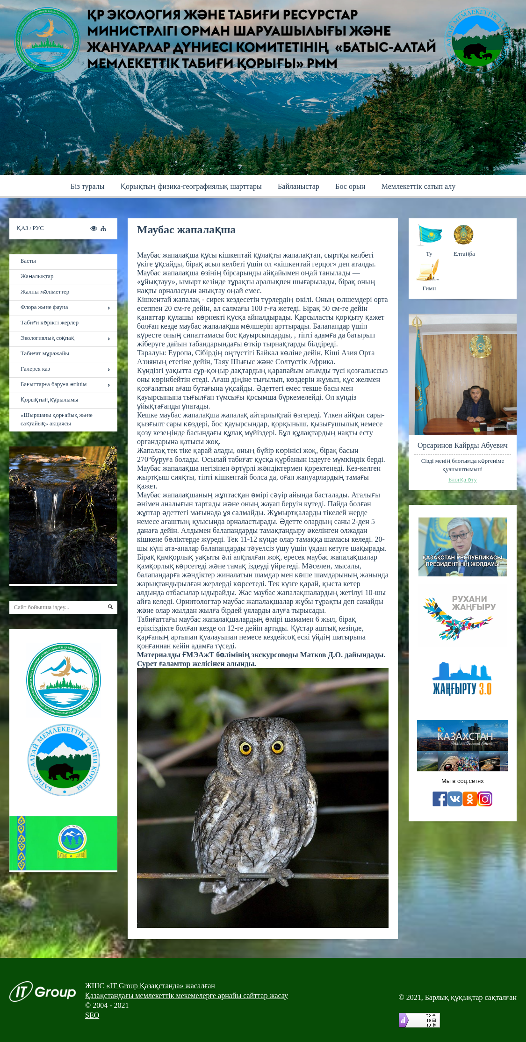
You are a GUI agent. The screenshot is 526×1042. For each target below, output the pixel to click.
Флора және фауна (44, 307)
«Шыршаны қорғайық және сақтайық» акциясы (57, 419)
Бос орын (350, 186)
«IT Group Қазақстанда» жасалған (160, 986)
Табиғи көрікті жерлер (50, 322)
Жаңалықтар (37, 276)
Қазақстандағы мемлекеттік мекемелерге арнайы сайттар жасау (186, 995)
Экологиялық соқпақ (47, 338)
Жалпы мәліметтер (45, 291)
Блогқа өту (462, 479)
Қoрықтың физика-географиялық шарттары (191, 186)
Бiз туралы (88, 186)
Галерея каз (35, 369)
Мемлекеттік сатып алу (419, 186)
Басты (28, 261)
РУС (37, 228)
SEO (92, 1015)
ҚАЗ (23, 228)
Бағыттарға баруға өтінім (53, 384)
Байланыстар (298, 186)
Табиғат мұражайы (45, 353)
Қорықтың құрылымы (49, 399)
